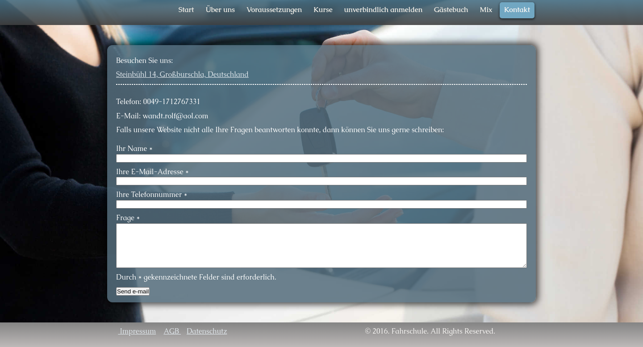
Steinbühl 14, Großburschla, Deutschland (182, 74)
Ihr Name (134, 148)
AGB (172, 331)
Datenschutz (207, 331)
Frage (128, 217)
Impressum (137, 331)
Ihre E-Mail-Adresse (152, 171)
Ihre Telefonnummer (151, 194)
